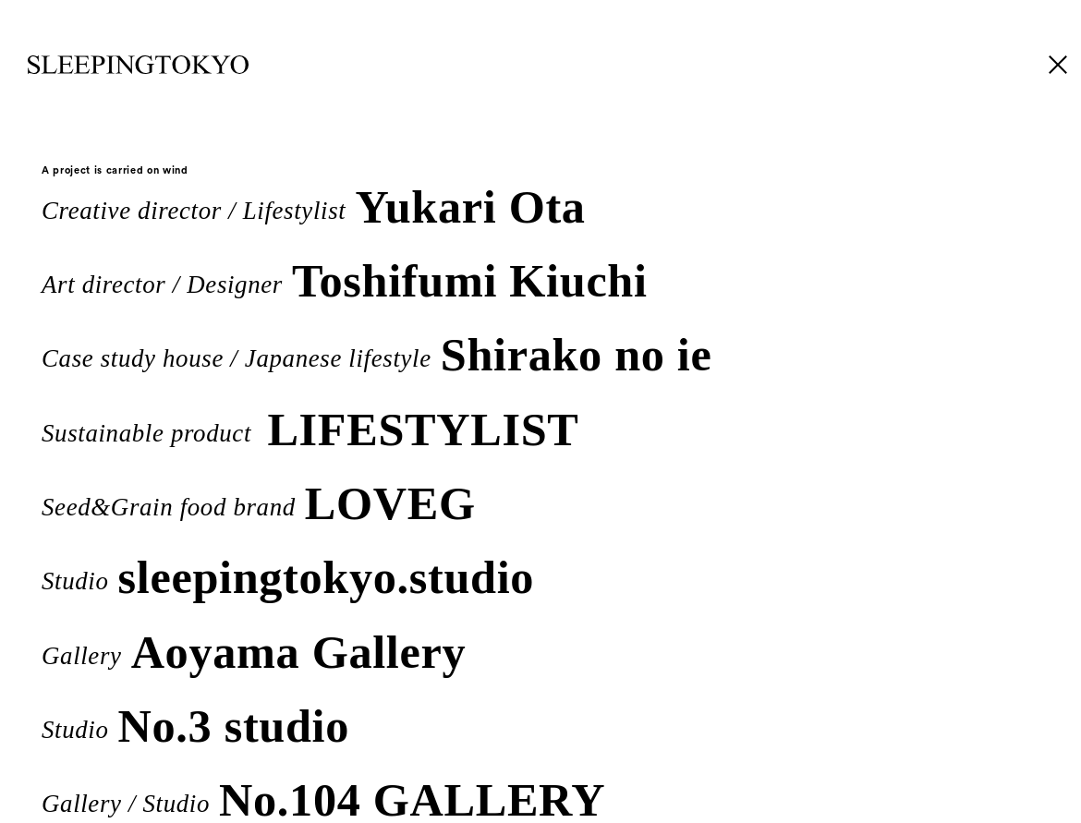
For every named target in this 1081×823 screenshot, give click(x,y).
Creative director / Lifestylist (313, 203)
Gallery (254, 649)
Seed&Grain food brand (258, 500)
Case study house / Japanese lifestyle (376, 351)
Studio (288, 574)
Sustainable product (310, 426)
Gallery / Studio (323, 796)
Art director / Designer (344, 277)
